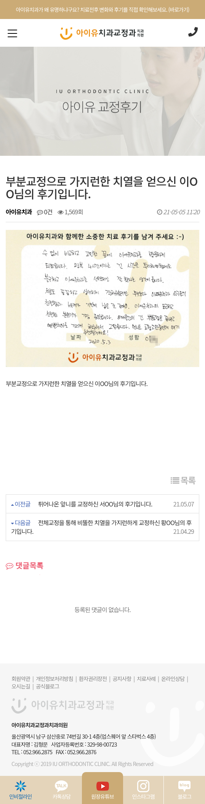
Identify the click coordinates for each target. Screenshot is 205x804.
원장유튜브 (102, 790)
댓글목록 (24, 565)
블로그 (184, 790)
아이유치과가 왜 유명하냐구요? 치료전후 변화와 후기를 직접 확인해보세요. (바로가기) (102, 9)
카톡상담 (62, 790)
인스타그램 (143, 790)
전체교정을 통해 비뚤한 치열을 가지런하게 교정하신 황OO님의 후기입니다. (101, 527)
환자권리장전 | (94, 678)
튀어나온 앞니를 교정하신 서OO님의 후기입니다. (95, 503)
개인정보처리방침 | (56, 678)
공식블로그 (47, 686)
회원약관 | (22, 678)
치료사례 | (148, 678)
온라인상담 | (174, 678)
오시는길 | (22, 686)
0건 (44, 211)
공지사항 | (123, 678)
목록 (183, 480)
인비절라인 (20, 790)
